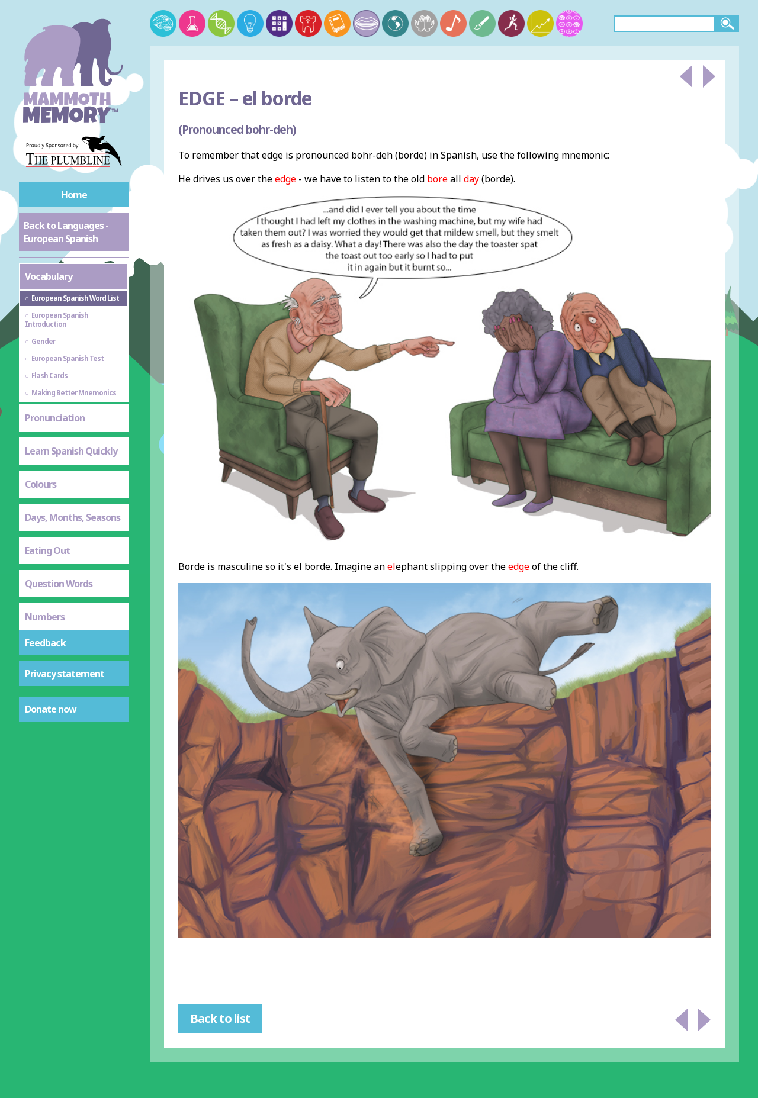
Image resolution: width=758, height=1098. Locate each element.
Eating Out (47, 550)
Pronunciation (55, 417)
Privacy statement (64, 673)
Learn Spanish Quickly (71, 451)
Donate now (50, 709)
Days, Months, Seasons (72, 517)
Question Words (58, 583)
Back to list (220, 1018)
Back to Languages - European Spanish (66, 232)
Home (74, 194)
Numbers (45, 616)
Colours (40, 484)
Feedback (45, 642)
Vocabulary (48, 276)
